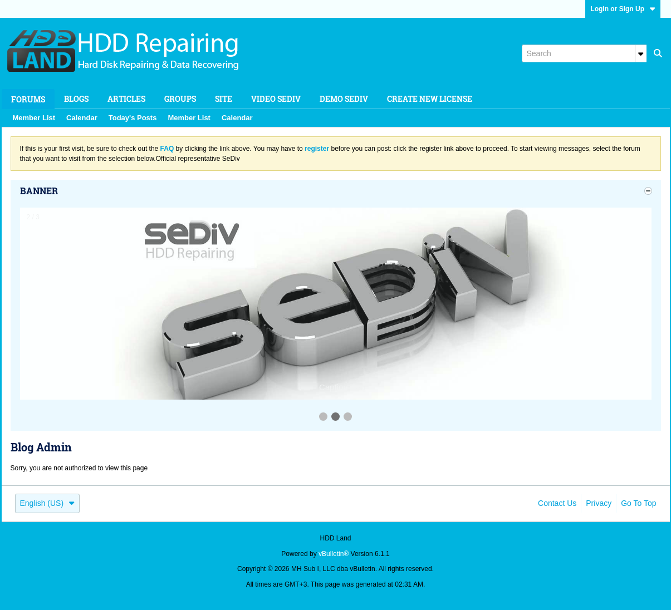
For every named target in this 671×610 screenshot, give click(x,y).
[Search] (584, 53)
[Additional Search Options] (641, 53)
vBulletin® (334, 554)
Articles (126, 99)
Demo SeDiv (344, 99)
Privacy (598, 503)
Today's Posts (133, 118)
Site (223, 99)
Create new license (429, 99)
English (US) (47, 503)
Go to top (638, 503)
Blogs (76, 99)
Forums (28, 99)
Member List (34, 118)
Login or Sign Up (622, 9)
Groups (180, 99)
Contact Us (557, 503)
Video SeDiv (276, 99)
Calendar (81, 118)
